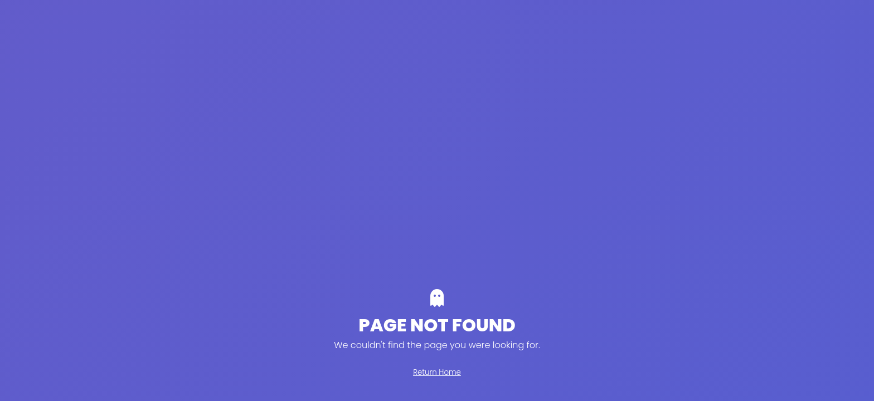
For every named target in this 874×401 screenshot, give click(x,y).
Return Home (437, 372)
